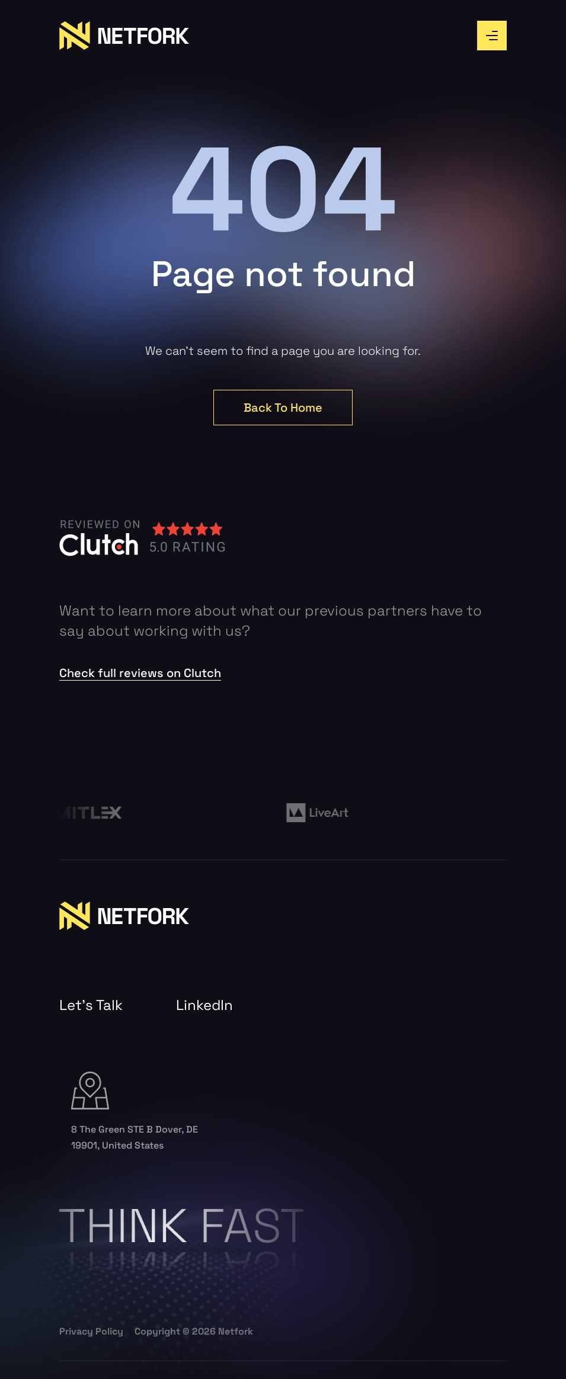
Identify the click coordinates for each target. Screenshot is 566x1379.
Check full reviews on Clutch (140, 673)
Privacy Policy (91, 1331)
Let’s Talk (91, 1005)
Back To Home (283, 407)
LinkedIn (204, 1005)
